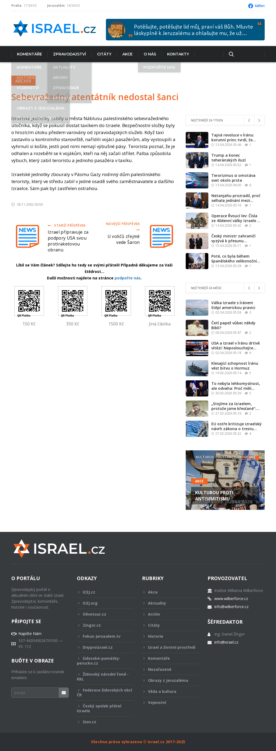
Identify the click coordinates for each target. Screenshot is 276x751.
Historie (167, 636)
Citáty (104, 54)
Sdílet (260, 5)
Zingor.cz (102, 625)
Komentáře (29, 54)
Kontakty (178, 54)
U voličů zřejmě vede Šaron (124, 239)
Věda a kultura (167, 691)
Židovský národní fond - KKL (103, 677)
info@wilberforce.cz (231, 606)
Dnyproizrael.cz (102, 647)
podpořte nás (128, 277)
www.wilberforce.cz (231, 598)
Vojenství (167, 702)
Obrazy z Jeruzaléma (167, 680)
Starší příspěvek (67, 225)
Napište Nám (30, 633)
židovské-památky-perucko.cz (102, 661)
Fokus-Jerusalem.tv (102, 636)
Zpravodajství (69, 54)
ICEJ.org (102, 603)
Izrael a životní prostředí (168, 649)
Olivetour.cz (102, 614)
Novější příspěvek (123, 226)
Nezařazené (167, 669)
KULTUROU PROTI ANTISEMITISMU (214, 495)
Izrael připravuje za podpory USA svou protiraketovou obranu (68, 241)
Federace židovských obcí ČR (104, 692)
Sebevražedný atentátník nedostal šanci (94, 97)
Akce (127, 54)
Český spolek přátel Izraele (102, 708)
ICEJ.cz (102, 592)
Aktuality (167, 603)
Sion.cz (102, 721)
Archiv (23, 81)
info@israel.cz (226, 642)
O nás (150, 54)
